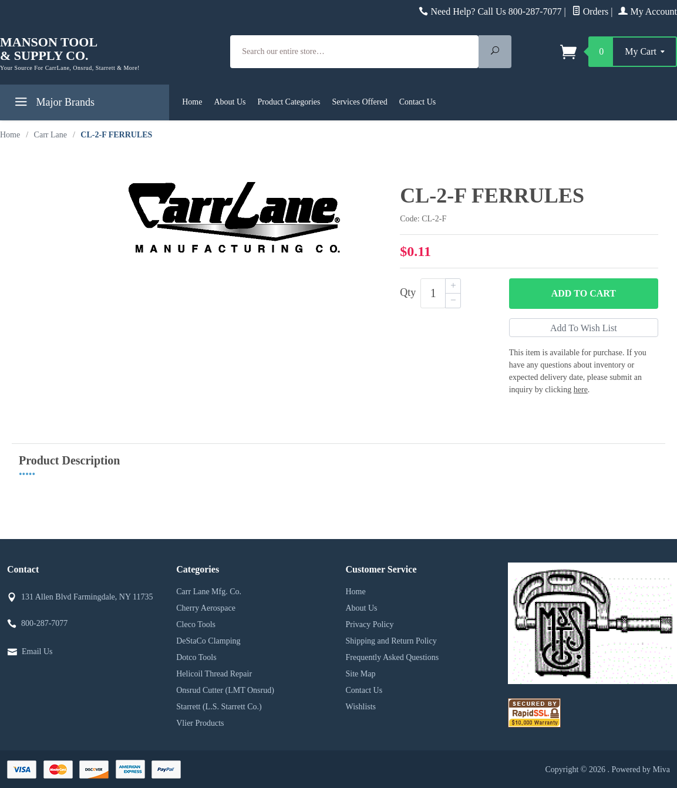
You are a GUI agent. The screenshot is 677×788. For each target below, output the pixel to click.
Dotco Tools (196, 657)
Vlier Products (200, 723)
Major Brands (53, 104)
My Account (647, 11)
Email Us (37, 651)
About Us (229, 101)
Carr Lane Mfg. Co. (208, 591)
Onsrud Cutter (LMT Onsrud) (225, 690)
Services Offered (359, 101)
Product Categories (289, 101)
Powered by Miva (640, 769)
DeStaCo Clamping (208, 641)
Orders (590, 11)
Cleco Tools (195, 624)
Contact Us (417, 101)
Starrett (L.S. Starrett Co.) (218, 706)
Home (192, 101)
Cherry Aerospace (205, 608)
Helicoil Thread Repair (214, 673)
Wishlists (361, 706)
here (581, 389)
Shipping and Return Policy (391, 641)
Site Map (361, 673)
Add (583, 293)
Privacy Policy (370, 624)
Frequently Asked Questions (392, 657)
